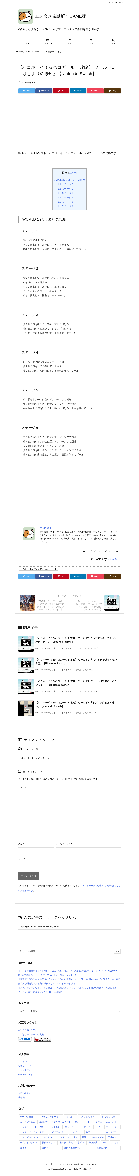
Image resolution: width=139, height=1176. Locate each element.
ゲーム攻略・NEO (27, 1030)
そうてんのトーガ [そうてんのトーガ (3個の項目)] (49, 1116)
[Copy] (112, 90)
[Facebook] (43, 90)
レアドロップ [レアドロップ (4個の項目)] (92, 1132)
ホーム (22, 52)
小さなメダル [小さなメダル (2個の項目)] (97, 1137)
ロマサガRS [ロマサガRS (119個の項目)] (48, 1137)
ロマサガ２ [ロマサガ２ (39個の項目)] (64, 1137)
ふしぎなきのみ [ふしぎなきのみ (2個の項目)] (27, 1122)
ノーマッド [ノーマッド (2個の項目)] (84, 1127)
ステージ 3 (66, 193)
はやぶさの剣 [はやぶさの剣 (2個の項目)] (108, 1116)
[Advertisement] (69, 125)
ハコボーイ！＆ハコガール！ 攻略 (46, 52)
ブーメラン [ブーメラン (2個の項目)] (111, 1127)
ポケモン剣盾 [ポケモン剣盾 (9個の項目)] (57, 1132)
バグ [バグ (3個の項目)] (98, 1127)
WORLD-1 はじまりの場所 (69, 180)
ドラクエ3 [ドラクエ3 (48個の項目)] (54, 1127)
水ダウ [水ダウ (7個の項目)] (80, 1142)
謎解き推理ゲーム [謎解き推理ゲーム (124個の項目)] (72, 1147)
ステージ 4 (66, 197)
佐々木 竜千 (113, 559)
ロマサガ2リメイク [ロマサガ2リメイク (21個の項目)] (29, 1137)
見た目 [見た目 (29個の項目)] (114, 1142)
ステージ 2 (66, 188)
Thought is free (85, 1169)
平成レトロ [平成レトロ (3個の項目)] (113, 1137)
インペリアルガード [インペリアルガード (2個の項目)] (61, 1122)
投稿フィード (24, 1066)
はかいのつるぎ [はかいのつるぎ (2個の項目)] (87, 1116)
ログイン (22, 1061)
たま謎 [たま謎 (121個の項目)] (69, 1116)
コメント (22, 787)
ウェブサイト (24, 859)
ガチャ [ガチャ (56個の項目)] (78, 1122)
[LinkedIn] (78, 90)
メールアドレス (64, 844)
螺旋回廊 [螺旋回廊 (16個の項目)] (93, 1142)
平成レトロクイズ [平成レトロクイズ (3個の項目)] (28, 1142)
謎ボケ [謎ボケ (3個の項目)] (23, 1147)
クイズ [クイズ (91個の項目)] (88, 1122)
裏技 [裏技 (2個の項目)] (104, 1142)
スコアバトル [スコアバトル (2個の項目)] (112, 1122)
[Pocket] (95, 90)
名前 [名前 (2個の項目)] (76, 1137)
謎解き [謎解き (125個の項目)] (45, 1147)
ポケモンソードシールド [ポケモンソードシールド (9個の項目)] (32, 1132)
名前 (21, 844)
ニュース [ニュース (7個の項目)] (69, 1127)
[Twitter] (26, 90)
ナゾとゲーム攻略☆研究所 (31, 1034)
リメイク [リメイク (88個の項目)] (74, 1132)
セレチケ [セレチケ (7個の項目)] (24, 1127)
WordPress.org (25, 1074)
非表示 (72, 172)
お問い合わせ (24, 1093)
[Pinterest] (61, 90)
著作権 (21, 1097)
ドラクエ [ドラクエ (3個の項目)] (39, 1127)
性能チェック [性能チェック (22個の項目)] (48, 1142)
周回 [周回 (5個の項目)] (84, 1137)
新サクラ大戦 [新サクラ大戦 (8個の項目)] (66, 1142)
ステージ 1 (66, 184)
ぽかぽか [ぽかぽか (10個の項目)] (43, 1122)
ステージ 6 (66, 206)
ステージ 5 (66, 201)
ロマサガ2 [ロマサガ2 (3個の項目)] (111, 1132)
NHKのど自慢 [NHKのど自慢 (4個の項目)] (26, 1116)
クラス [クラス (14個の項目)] (99, 1122)
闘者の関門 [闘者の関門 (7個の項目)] (102, 1147)
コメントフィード (26, 1070)
